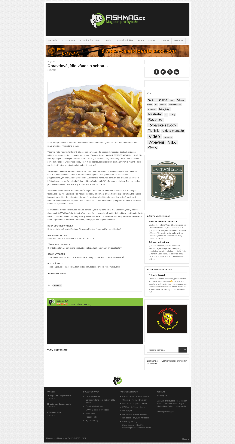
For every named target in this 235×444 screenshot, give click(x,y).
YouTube (170, 72)
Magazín (52, 40)
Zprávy (165, 40)
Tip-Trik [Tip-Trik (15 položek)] (153, 130)
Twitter (163, 72)
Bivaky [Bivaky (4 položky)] (151, 100)
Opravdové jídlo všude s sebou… (78, 66)
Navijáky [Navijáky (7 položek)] (164, 109)
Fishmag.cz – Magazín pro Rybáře (117, 19)
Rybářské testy (92, 420)
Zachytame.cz (153, 361)
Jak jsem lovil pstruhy (159, 242)
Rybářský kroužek (157, 275)
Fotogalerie (69, 40)
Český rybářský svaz (94, 406)
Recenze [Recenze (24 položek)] (155, 120)
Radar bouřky (91, 417)
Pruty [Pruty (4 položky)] (172, 114)
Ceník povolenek (93, 396)
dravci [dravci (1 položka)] (172, 100)
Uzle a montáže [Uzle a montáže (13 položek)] (173, 130)
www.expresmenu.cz (57, 273)
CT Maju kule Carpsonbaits (59, 395)
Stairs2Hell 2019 (54, 412)
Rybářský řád (125, 40)
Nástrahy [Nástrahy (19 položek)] (155, 114)
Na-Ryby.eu (127, 411)
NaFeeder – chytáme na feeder (135, 418)
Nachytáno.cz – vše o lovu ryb (135, 414)
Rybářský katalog (129, 421)
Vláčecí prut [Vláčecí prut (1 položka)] (167, 137)
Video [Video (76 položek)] (154, 136)
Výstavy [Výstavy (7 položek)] (152, 147)
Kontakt (178, 40)
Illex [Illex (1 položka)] (156, 105)
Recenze (57, 285)
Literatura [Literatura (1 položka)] (162, 105)
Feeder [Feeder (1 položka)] (149, 105)
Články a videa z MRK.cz (158, 216)
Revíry (109, 40)
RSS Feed (176, 72)
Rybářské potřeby (90, 40)
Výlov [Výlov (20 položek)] (172, 142)
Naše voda (90, 413)
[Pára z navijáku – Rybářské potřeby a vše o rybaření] (117, 56)
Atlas (140, 40)
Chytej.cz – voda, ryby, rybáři (134, 400)
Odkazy (153, 40)
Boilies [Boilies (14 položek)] (162, 100)
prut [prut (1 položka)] (166, 115)
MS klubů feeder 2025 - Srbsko (163, 221)
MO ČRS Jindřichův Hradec (159, 270)
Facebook (156, 72)
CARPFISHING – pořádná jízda (135, 396)
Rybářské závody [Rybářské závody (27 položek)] (162, 125)
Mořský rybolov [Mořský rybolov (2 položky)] (175, 104)
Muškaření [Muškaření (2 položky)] (151, 109)
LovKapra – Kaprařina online (134, 403)
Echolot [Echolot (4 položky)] (180, 100)
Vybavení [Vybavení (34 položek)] (156, 142)
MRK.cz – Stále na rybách (133, 407)
